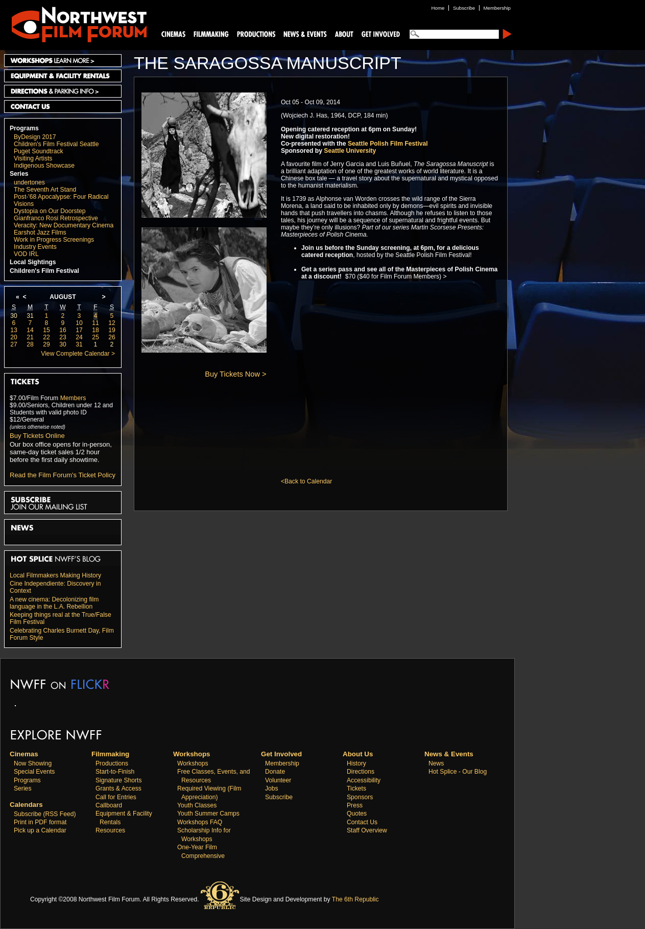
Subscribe (279, 797)
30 (13, 315)
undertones (29, 182)
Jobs (271, 788)
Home (438, 8)
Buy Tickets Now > (235, 374)
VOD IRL (26, 254)
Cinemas (173, 33)
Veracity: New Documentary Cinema (63, 225)
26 (111, 337)
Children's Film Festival (44, 270)
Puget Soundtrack (38, 151)
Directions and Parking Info (63, 91)
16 (62, 330)
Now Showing (33, 763)
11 (95, 323)
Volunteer (278, 780)
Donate (275, 771)
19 (111, 330)
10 (79, 323)
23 (62, 337)
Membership (282, 763)
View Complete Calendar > (78, 353)
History (356, 763)
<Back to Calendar (306, 481)
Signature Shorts (118, 780)
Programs (24, 128)
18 (95, 330)
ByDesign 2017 (35, 137)
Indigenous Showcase (44, 165)
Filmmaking (210, 33)
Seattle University (350, 150)
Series (19, 173)
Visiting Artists (33, 158)
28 (30, 344)
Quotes (357, 813)
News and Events (305, 33)
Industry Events (35, 246)
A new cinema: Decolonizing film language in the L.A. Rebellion (54, 603)
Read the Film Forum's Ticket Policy (62, 475)
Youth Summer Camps (208, 813)
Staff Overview (367, 830)
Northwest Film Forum (74, 23)
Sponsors (360, 797)
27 (13, 344)
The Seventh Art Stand (45, 189)
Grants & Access (118, 788)
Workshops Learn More (63, 60)
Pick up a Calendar (40, 830)
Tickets (356, 788)
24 (79, 337)
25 (95, 337)
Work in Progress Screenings (54, 239)
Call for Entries (115, 797)
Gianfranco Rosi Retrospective (56, 218)
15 (46, 330)
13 (13, 330)
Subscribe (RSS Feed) (45, 814)
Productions (111, 763)
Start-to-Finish (114, 771)
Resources (110, 830)
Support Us (378, 33)
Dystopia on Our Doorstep (50, 211)
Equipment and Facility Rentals (63, 76)
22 (46, 337)
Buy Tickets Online (37, 435)
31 (30, 315)
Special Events (34, 771)
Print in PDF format (40, 822)
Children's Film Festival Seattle (56, 144)
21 (30, 337)
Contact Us (63, 106)
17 (79, 330)
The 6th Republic (355, 899)
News (436, 763)
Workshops (192, 763)
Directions (360, 771)
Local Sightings (33, 262)
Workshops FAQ (199, 822)
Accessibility (363, 780)
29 (46, 344)
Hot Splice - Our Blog (457, 771)
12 (111, 323)
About (343, 33)
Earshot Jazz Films (40, 232)
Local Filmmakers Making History (55, 575)
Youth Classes (197, 805)
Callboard (108, 805)
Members (73, 398)
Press (355, 805)
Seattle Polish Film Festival (388, 143)
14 (30, 330)
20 (13, 337)
